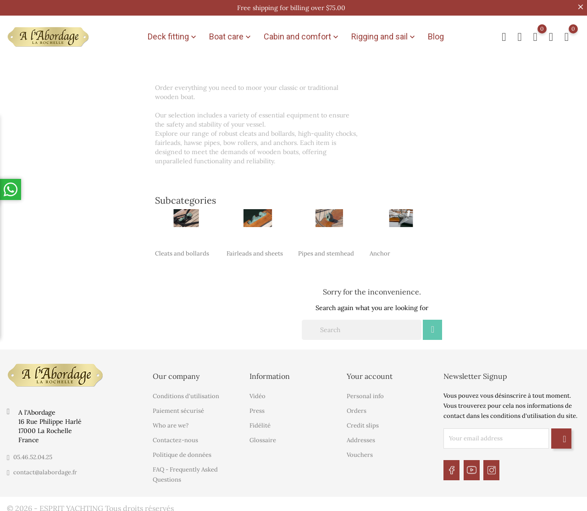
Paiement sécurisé (178, 407)
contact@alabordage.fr (45, 468)
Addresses (361, 436)
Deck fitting (173, 35)
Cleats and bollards (182, 249)
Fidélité (260, 421)
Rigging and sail (384, 35)
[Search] (361, 326)
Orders (356, 407)
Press (257, 407)
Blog (436, 34)
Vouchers (360, 451)
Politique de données (182, 451)
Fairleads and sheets (255, 249)
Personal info (365, 392)
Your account (370, 372)
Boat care (231, 35)
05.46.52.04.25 (32, 453)
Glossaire (262, 436)
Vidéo (257, 392)
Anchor (380, 249)
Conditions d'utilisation (186, 392)
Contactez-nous (175, 436)
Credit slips (363, 421)
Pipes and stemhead (326, 249)
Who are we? (170, 421)
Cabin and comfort (302, 35)
